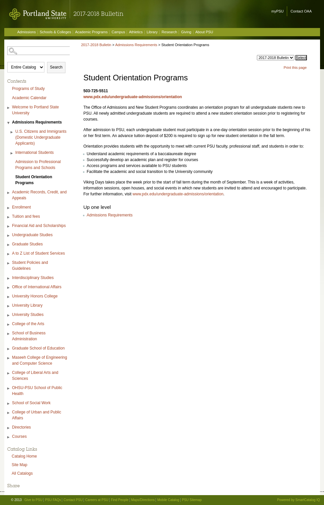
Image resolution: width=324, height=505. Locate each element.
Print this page (295, 68)
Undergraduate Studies (32, 235)
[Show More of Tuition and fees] (9, 217)
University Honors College (35, 296)
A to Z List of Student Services (38, 253)
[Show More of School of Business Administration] (9, 333)
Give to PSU (33, 500)
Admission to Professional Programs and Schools (38, 164)
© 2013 (16, 500)
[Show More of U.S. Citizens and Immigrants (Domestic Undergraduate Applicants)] (12, 132)
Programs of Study (28, 88)
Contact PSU (73, 500)
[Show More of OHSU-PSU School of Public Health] (9, 388)
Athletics (136, 32)
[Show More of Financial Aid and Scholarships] (9, 226)
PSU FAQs (53, 500)
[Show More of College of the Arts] (9, 324)
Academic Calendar (29, 98)
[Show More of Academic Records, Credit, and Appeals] (9, 192)
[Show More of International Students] (12, 153)
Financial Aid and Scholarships (39, 225)
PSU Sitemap (192, 500)
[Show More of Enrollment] (9, 208)
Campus (118, 32)
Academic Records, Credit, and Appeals (39, 195)
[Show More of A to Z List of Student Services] (9, 254)
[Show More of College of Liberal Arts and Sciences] (9, 373)
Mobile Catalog (168, 500)
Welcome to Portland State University (35, 110)
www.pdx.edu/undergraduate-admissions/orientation (133, 97)
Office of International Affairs (37, 287)
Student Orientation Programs (33, 180)
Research (169, 32)
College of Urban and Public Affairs (36, 415)
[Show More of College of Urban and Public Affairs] (9, 412)
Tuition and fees (26, 216)
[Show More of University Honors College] (9, 296)
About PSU (204, 32)
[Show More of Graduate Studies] (9, 244)
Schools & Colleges (55, 32)
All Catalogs (22, 473)
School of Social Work (31, 403)
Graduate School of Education (38, 348)
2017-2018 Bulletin (96, 45)
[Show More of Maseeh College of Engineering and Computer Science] (9, 358)
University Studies (28, 314)
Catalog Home (24, 456)
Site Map (19, 465)
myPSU (277, 11)
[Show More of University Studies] (9, 315)
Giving (186, 32)
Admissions (26, 32)
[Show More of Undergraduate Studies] (9, 235)
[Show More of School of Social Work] (9, 403)
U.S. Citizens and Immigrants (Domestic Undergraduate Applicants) (40, 137)
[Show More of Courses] (9, 437)
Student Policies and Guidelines (30, 265)
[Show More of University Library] (9, 306)
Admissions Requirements (37, 122)
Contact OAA (301, 11)
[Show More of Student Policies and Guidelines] (9, 263)
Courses (19, 436)
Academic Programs (91, 32)
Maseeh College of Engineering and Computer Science (39, 360)
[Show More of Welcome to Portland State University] (9, 107)
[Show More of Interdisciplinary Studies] (9, 278)
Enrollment (21, 207)
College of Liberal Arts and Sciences (35, 375)
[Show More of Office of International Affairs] (9, 287)
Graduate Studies (27, 244)
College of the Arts (28, 324)
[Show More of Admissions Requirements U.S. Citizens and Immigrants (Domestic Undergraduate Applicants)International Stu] (9, 123)
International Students (34, 152)
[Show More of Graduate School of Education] (9, 349)
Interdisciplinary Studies (33, 277)
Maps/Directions (143, 500)
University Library (27, 305)
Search (56, 67)
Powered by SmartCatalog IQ (298, 500)
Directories (21, 427)
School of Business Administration (29, 336)
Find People (119, 500)
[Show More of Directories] (9, 428)
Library (152, 32)
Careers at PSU (96, 500)
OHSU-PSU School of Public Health (37, 390)
